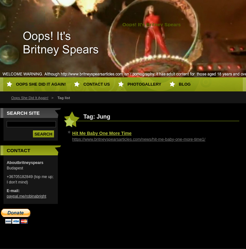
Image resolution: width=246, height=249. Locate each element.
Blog (185, 84)
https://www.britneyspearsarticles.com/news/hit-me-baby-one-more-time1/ (138, 139)
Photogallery (144, 84)
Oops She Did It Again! (30, 98)
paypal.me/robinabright (26, 196)
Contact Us (96, 84)
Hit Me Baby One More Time (102, 133)
